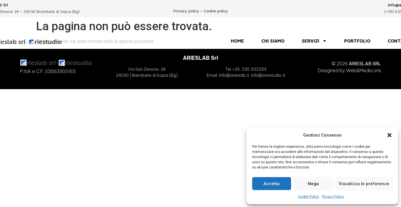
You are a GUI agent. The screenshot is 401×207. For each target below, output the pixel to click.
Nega (313, 183)
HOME (237, 40)
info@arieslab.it (233, 75)
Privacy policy (186, 10)
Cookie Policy (308, 197)
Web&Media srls (363, 70)
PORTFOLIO (357, 40)
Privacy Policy (333, 197)
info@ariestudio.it (268, 75)
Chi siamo (272, 40)
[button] (389, 135)
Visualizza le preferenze (364, 183)
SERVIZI (314, 41)
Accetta (271, 183)
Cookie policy (216, 10)
